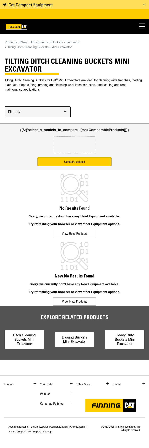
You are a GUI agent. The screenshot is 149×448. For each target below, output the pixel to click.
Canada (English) (59, 426)
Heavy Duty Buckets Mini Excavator (125, 339)
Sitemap (47, 431)
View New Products (74, 301)
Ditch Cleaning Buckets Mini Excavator (24, 339)
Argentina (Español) (19, 426)
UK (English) (34, 431)
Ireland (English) (17, 431)
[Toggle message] (144, 4)
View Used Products (74, 233)
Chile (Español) (78, 426)
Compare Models (74, 161)
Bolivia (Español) (40, 426)
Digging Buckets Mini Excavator (74, 339)
